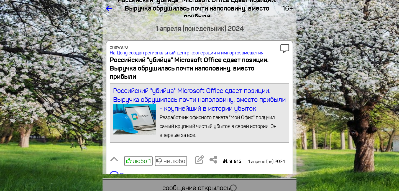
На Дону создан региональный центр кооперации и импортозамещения (187, 53)
